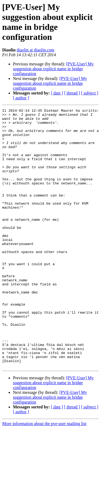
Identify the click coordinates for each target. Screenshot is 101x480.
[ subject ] (89, 93)
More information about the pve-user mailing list (44, 475)
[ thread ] (72, 93)
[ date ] (57, 93)
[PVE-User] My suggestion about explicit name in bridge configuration (53, 69)
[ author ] (21, 98)
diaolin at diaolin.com (35, 50)
